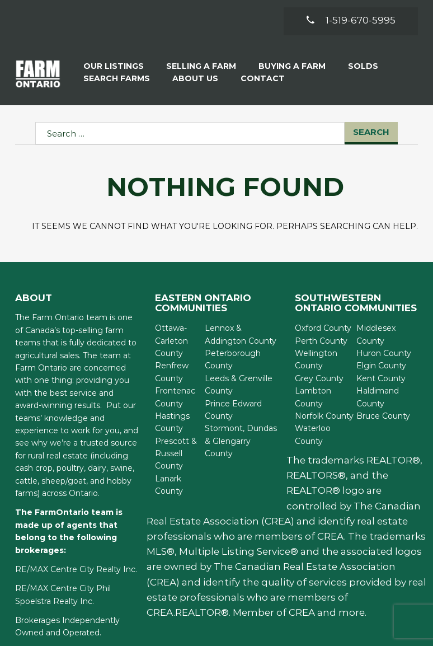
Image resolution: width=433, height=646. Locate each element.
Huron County (383, 353)
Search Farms (116, 78)
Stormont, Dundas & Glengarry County (241, 440)
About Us (195, 78)
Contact (263, 78)
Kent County (381, 378)
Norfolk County (324, 416)
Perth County (321, 341)
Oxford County (323, 328)
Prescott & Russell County (176, 453)
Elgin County (381, 366)
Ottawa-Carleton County (171, 340)
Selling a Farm (201, 66)
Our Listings (113, 66)
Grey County (319, 378)
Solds (363, 66)
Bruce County (383, 416)
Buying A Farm (292, 66)
